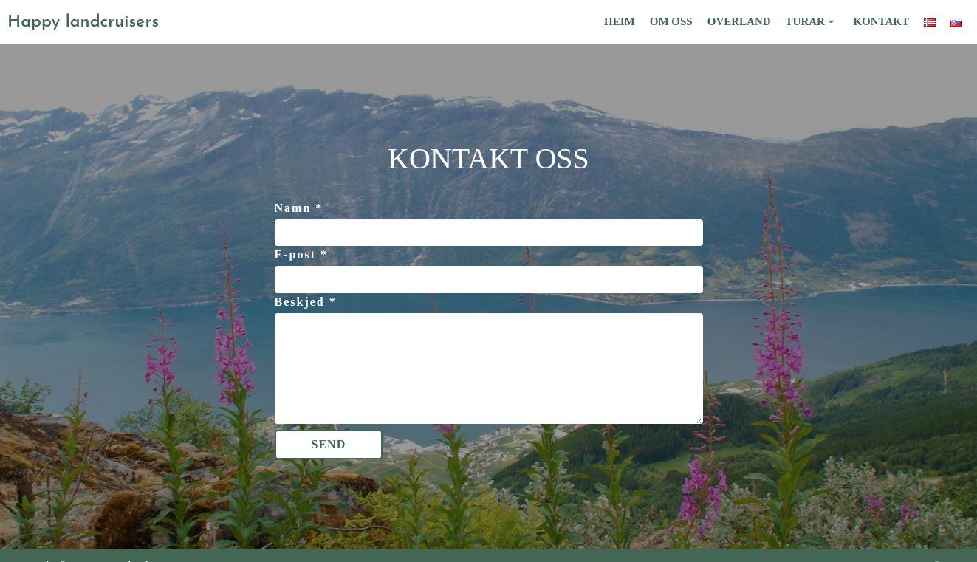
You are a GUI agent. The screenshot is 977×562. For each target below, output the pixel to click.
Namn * (299, 208)
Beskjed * (306, 301)
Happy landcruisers (83, 22)
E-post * (301, 254)
